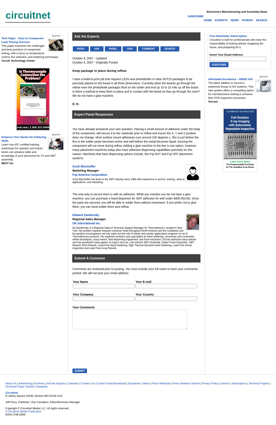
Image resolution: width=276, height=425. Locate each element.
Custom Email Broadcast (111, 387)
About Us (10, 387)
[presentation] (92, 353)
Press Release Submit (186, 387)
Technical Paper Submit (19, 390)
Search (225, 387)
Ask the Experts (55, 387)
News (146, 387)
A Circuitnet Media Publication (23, 415)
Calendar (72, 387)
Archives (39, 387)
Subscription (239, 387)
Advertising (25, 387)
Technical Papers (259, 387)
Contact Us (87, 387)
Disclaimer (134, 387)
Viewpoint (42, 390)
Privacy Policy (210, 387)
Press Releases (161, 387)
